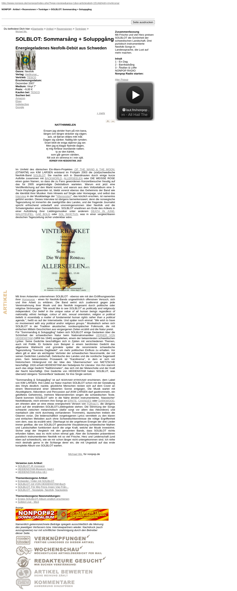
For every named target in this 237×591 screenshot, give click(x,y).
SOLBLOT (39, 175)
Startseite (37, 28)
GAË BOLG (43, 214)
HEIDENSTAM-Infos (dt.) (32, 472)
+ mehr (101, 113)
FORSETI (93, 403)
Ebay (18, 101)
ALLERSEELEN (73, 178)
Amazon (20, 98)
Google (20, 107)
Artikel (50, 28)
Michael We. (75, 454)
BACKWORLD (53, 178)
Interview (21, 196)
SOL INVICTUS (68, 214)
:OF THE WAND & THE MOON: (94, 169)
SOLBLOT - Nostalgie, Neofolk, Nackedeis (43, 489)
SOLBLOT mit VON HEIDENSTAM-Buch (41, 483)
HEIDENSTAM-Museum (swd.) (36, 469)
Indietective (22, 104)
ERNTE (72, 400)
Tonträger (80, 28)
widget (135, 101)
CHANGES (84, 400)
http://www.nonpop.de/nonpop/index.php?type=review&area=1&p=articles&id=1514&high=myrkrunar (60, 3)
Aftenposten (64, 196)
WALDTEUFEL (24, 214)
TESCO (31, 77)
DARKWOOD (106, 400)
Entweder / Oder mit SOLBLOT (36, 480)
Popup (124, 79)
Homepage (28, 299)
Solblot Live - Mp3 (28, 501)
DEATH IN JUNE (102, 211)
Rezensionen (64, 28)
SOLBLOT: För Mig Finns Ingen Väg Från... (43, 486)
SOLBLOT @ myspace (31, 466)
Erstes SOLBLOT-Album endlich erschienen (43, 498)
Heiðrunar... (32, 74)
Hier (118, 79)
